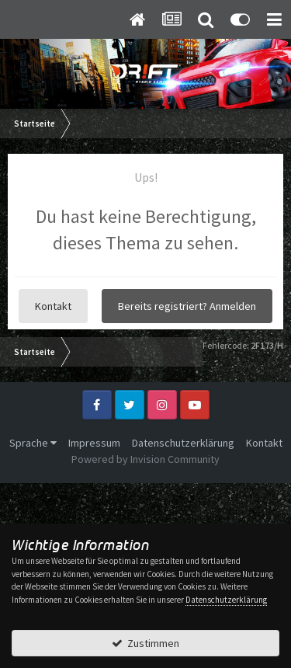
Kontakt (53, 306)
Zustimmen (145, 643)
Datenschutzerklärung (183, 443)
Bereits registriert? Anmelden (187, 306)
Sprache (33, 443)
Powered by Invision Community (145, 459)
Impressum (94, 443)
